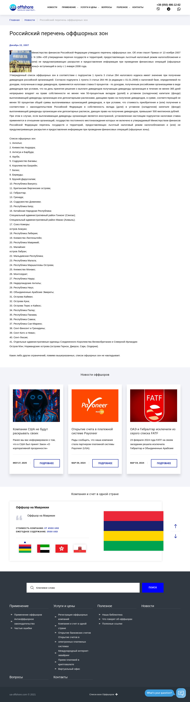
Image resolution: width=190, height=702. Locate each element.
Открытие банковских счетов (74, 632)
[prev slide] (175, 526)
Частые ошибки (23, 628)
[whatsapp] (179, 9)
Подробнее (47, 463)
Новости (52, 7)
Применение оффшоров (28, 614)
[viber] (158, 9)
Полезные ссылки (112, 623)
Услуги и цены (64, 606)
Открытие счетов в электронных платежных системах (72, 642)
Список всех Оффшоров (103, 694)
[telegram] (168, 9)
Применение (19, 606)
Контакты (137, 7)
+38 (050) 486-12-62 (168, 4)
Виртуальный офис (69, 668)
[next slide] (175, 536)
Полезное (105, 606)
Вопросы (106, 7)
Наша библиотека (112, 614)
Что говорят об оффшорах (117, 619)
